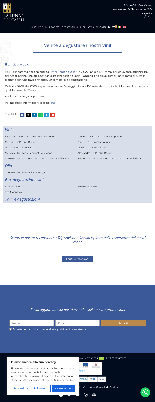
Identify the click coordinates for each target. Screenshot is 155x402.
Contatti (101, 27)
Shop (83, 27)
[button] (22, 115)
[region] (43, 376)
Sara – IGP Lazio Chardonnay (94, 142)
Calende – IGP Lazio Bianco (20, 142)
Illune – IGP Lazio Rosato (19, 147)
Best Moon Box (14, 186)
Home (33, 27)
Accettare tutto (63, 388)
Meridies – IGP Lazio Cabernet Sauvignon (28, 152)
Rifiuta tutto (41, 388)
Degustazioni (70, 27)
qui (52, 102)
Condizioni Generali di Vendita (100, 387)
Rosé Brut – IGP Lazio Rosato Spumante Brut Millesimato (38, 158)
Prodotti (54, 27)
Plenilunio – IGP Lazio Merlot (94, 147)
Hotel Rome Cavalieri (63, 71)
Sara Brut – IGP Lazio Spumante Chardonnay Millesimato (110, 158)
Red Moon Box (13, 191)
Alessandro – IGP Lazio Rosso (94, 152)
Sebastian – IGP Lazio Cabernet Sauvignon (29, 136)
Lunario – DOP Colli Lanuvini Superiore (100, 136)
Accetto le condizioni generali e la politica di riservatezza (49, 329)
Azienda (43, 27)
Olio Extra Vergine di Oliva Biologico (26, 172)
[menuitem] (120, 27)
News (90, 27)
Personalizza (20, 388)
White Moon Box (87, 186)
